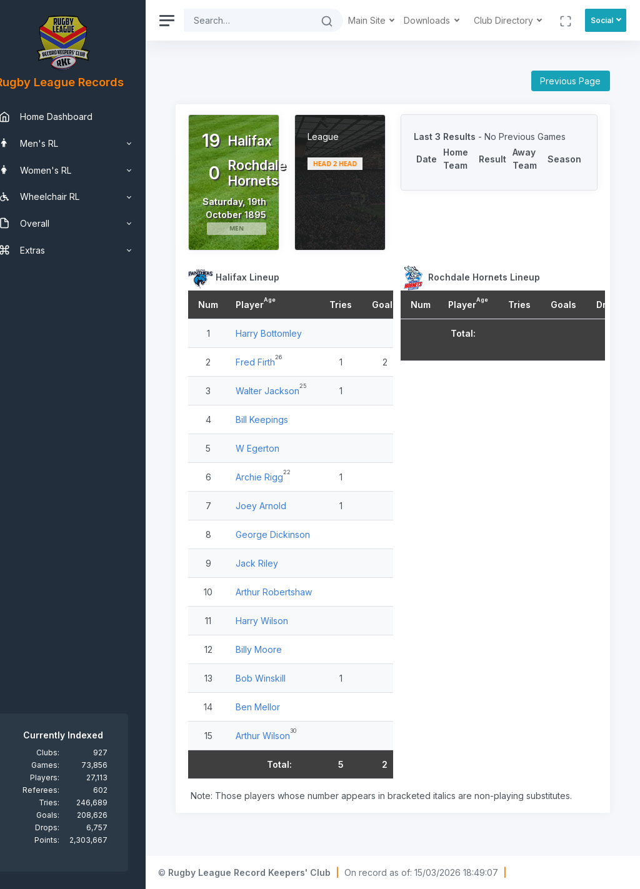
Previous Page (570, 81)
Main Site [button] (368, 20)
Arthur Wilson (282, 748)
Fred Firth (274, 375)
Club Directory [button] (505, 20)
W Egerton (277, 461)
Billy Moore (278, 662)
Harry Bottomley (288, 346)
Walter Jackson (287, 404)
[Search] (257, 20)
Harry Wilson (281, 633)
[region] (82, 444)
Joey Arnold (280, 519)
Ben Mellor (277, 720)
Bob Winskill (280, 691)
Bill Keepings (281, 432)
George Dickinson (292, 547)
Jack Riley (276, 576)
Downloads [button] (428, 20)
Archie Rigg (278, 490)
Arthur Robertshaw (293, 605)
